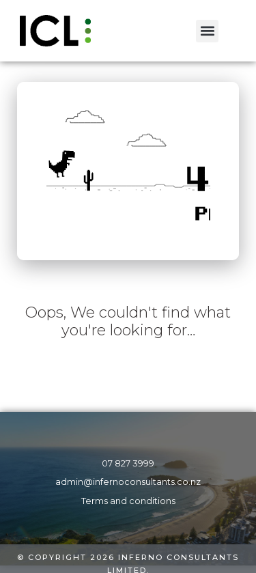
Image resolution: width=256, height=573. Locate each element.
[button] (207, 31)
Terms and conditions (128, 501)
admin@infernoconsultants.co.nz (128, 482)
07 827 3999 (128, 463)
